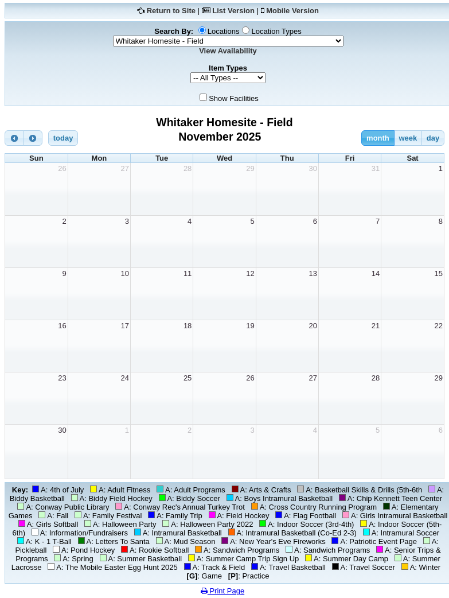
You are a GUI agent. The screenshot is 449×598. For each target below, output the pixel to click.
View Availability (228, 50)
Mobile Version (292, 10)
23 (62, 378)
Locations (224, 31)
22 (439, 325)
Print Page (222, 591)
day (433, 138)
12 (250, 273)
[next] (33, 138)
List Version (233, 10)
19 (250, 325)
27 (125, 168)
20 (313, 325)
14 (376, 273)
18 (187, 325)
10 (125, 273)
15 (439, 273)
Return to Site (171, 10)
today (63, 138)
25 (187, 378)
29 (250, 168)
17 (125, 325)
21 (376, 325)
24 (125, 378)
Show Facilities (234, 98)
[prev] (14, 138)
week (408, 138)
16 (62, 325)
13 (313, 273)
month (377, 138)
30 (313, 168)
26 (62, 168)
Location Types (276, 31)
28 (187, 168)
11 (187, 273)
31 (376, 168)
